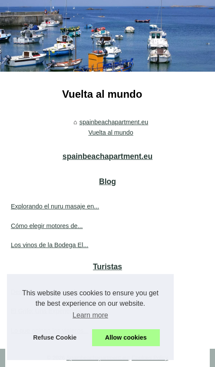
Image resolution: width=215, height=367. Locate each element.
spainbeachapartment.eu (113, 122)
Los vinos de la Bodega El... (49, 244)
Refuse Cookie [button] (54, 337)
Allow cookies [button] (126, 337)
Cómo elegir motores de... (47, 225)
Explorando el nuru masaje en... (55, 206)
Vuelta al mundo (110, 132)
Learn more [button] (90, 315)
